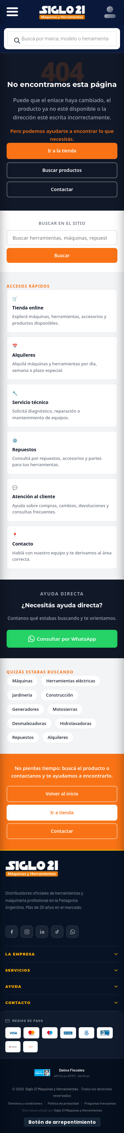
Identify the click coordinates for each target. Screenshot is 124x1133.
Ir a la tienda (62, 150)
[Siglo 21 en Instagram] (27, 931)
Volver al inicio (62, 793)
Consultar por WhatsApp (62, 638)
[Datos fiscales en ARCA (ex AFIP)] (62, 1072)
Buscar (61, 255)
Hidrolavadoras (76, 723)
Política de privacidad (63, 1103)
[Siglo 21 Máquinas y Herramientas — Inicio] (31, 868)
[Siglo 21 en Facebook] (11, 931)
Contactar (62, 189)
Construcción (59, 695)
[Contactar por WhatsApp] (72, 931)
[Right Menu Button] (110, 12)
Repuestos (23, 737)
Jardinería (22, 695)
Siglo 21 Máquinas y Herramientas (51, 1089)
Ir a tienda (61, 812)
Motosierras (65, 709)
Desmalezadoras (29, 723)
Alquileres (58, 737)
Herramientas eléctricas (70, 681)
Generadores (25, 709)
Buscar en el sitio (62, 223)
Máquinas (22, 681)
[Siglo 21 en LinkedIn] (42, 931)
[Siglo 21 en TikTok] (57, 931)
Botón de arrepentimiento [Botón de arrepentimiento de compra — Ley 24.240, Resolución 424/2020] (62, 1122)
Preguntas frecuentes (100, 1103)
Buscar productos (62, 170)
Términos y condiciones (25, 1103)
